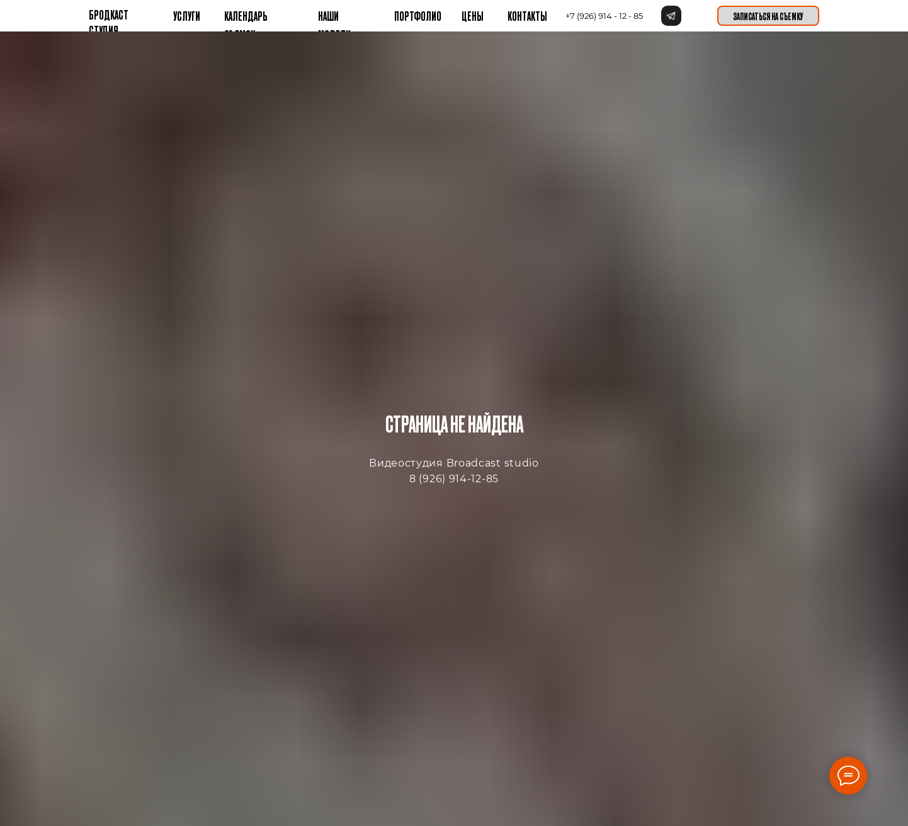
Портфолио (417, 15)
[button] (768, 16)
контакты (527, 15)
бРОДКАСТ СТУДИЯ (108, 22)
